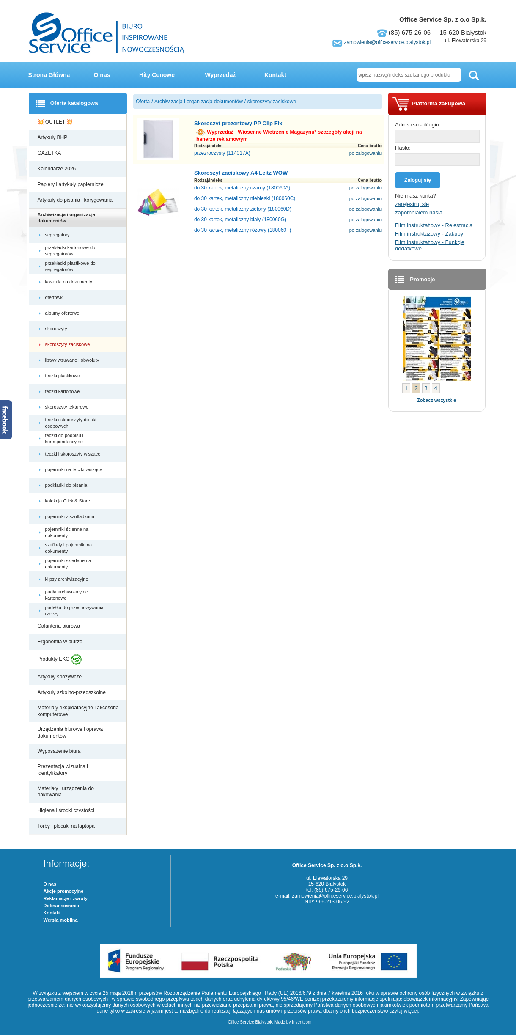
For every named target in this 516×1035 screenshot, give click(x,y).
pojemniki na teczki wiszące (74, 469)
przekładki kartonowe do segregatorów (70, 250)
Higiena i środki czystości (67, 810)
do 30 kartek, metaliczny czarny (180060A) (242, 188)
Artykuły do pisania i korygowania (76, 200)
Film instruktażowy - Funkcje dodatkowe (429, 245)
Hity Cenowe (157, 74)
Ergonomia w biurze (61, 642)
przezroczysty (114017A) (222, 153)
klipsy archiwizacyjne (67, 579)
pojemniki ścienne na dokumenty (67, 532)
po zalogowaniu (365, 153)
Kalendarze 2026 (57, 169)
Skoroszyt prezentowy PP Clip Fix (238, 123)
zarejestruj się (412, 204)
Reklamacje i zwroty (66, 898)
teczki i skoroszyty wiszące (73, 453)
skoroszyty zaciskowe (68, 344)
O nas (102, 74)
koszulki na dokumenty (69, 281)
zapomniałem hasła (418, 212)
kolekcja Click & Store (68, 500)
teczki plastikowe (63, 375)
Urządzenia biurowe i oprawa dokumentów (70, 732)
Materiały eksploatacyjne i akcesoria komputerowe (78, 711)
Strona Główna (49, 74)
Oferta (143, 101)
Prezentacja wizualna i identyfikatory (63, 769)
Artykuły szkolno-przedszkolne (72, 692)
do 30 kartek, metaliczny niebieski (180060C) (244, 198)
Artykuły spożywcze (60, 677)
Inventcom (301, 1022)
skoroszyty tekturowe (67, 406)
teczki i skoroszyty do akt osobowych (71, 422)
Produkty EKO (60, 659)
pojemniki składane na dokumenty (68, 563)
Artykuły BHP (53, 137)
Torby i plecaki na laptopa (68, 826)
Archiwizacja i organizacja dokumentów (66, 217)
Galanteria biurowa (60, 626)
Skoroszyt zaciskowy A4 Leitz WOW (241, 173)
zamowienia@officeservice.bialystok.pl (387, 42)
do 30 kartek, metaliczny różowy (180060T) (242, 230)
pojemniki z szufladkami (70, 516)
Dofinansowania (61, 905)
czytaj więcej (404, 1011)
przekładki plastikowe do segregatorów (70, 266)
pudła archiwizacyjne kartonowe (66, 594)
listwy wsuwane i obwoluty (73, 359)
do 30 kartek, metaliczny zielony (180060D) (242, 209)
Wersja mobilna (61, 919)
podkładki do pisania (67, 485)
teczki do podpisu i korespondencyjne (64, 438)
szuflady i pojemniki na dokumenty (68, 547)
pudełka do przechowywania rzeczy (74, 610)
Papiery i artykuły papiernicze (71, 184)
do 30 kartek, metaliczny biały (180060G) (240, 219)
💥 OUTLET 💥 (56, 122)
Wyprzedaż (220, 74)
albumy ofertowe (63, 313)
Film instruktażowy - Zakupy (429, 234)
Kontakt (275, 74)
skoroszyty (57, 328)
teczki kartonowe (63, 391)
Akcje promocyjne (64, 891)
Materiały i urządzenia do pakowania (66, 791)
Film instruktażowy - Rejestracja (434, 225)
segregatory (58, 234)
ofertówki (55, 297)
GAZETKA (50, 153)
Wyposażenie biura (60, 751)
